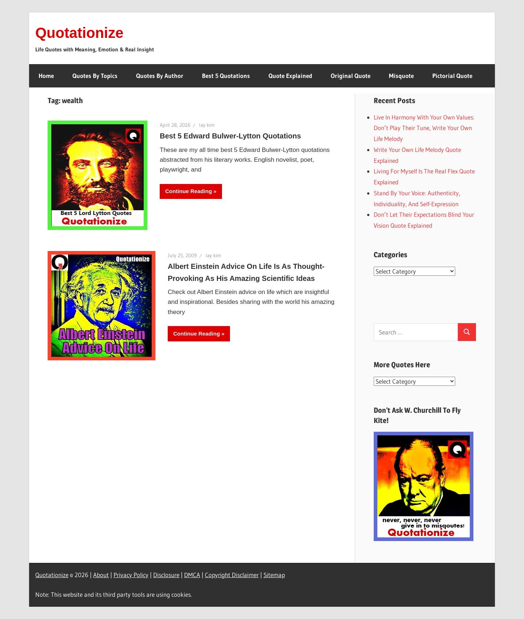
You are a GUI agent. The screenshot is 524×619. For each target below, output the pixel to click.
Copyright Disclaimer (232, 575)
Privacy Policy (131, 575)
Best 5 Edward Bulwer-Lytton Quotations (230, 136)
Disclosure (166, 575)
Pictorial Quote (452, 75)
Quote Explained (290, 75)
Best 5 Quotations (226, 75)
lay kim (207, 125)
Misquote (401, 75)
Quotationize (79, 33)
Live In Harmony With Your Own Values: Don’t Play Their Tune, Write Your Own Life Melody (424, 128)
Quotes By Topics (95, 75)
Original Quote (350, 75)
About (101, 575)
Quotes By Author (159, 75)
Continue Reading (188, 191)
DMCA (192, 575)
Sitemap (274, 575)
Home (46, 75)
